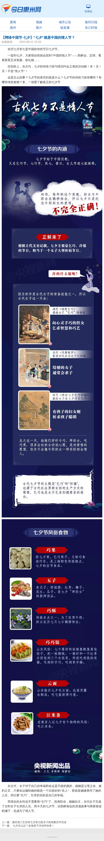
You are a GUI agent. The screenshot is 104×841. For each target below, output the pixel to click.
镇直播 (65, 27)
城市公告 (65, 22)
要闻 (13, 22)
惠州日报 (91, 22)
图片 (39, 27)
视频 (39, 22)
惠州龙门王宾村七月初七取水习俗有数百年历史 (39, 822)
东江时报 (91, 27)
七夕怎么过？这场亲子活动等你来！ (33, 825)
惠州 (13, 27)
